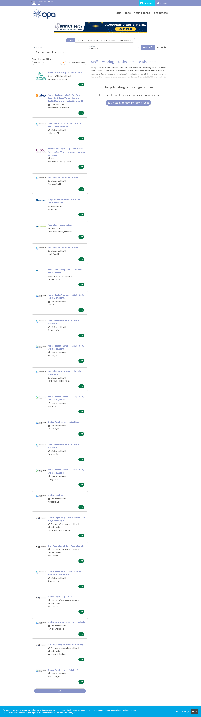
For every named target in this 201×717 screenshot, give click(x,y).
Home (118, 13)
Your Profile (142, 13)
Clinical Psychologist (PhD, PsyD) (63, 670)
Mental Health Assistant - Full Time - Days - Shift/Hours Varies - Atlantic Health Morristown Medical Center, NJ (65, 98)
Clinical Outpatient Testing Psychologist (67, 622)
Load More (59, 691)
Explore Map (92, 40)
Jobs (128, 13)
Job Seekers (147, 3)
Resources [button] (161, 13)
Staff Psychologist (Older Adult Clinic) (65, 644)
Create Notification (77, 62)
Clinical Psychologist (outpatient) (63, 422)
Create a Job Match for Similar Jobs (128, 102)
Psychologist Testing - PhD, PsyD (63, 177)
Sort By (37, 62)
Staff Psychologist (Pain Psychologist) (66, 546)
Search (70, 40)
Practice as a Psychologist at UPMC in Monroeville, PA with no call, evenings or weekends (66, 151)
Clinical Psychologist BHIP (60, 596)
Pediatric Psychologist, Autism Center (65, 72)
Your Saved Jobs (126, 40)
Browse (80, 40)
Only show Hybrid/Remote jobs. (50, 52)
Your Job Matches (108, 40)
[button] (161, 47)
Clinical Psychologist (57, 495)
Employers (162, 3)
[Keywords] (60, 47)
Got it (194, 711)
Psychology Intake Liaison (60, 225)
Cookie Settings (182, 711)
